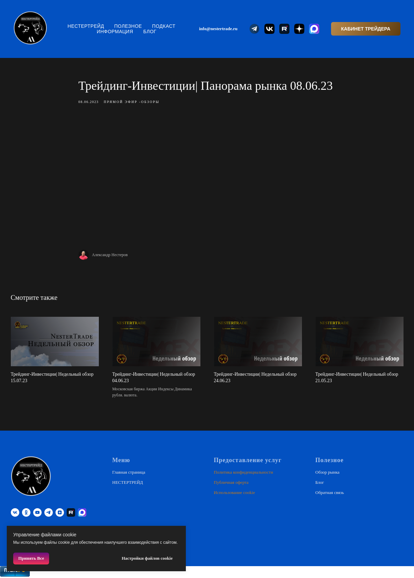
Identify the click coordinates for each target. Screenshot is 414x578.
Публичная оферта (231, 482)
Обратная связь (329, 492)
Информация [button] (115, 31)
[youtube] (37, 512)
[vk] (15, 512)
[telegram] (48, 512)
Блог (149, 31)
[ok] (26, 512)
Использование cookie (234, 492)
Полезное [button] (128, 26)
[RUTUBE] (71, 512)
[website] (254, 29)
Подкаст (163, 26)
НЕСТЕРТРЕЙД (86, 26)
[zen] (60, 512)
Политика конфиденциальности (243, 472)
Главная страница (128, 472)
